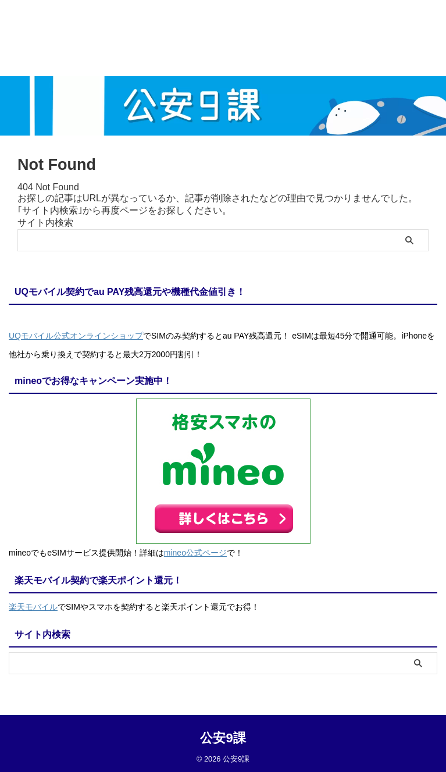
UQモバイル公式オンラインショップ (76, 335)
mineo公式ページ (195, 551)
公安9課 (222, 734)
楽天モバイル (33, 604)
